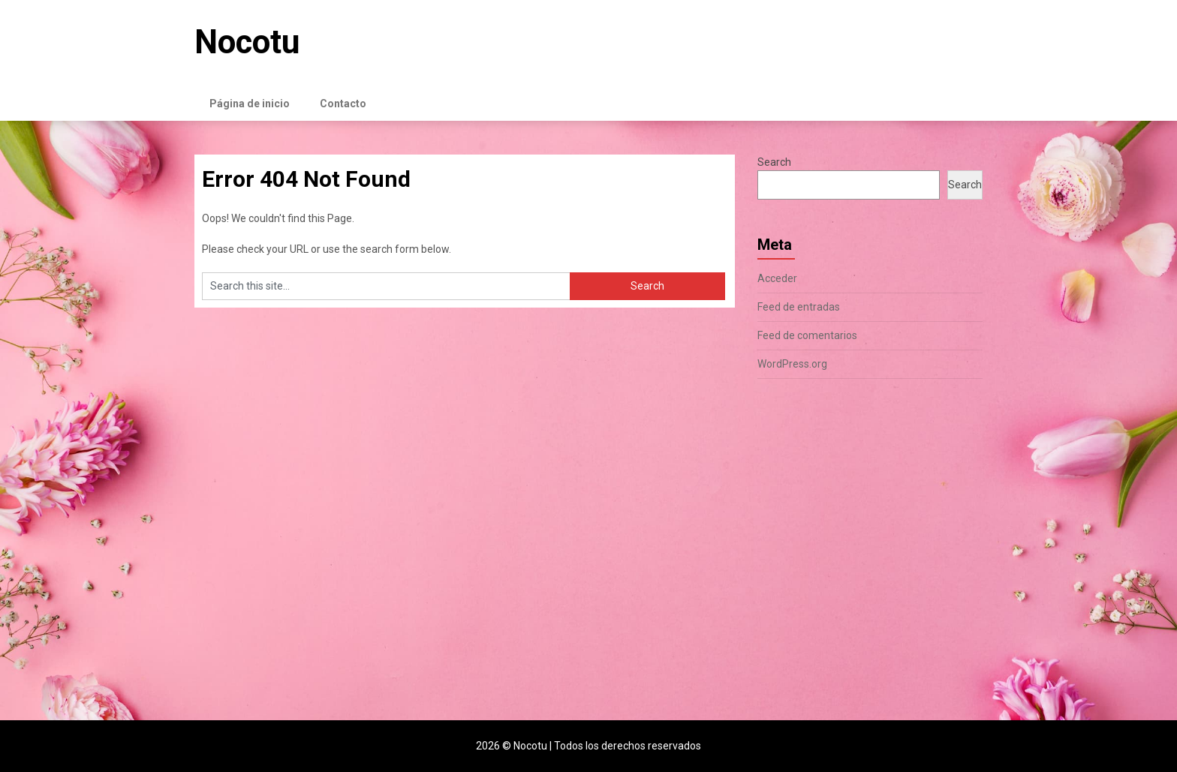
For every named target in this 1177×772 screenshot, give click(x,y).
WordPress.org (792, 364)
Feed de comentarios (807, 335)
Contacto (343, 104)
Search (774, 162)
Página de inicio (249, 104)
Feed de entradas (798, 307)
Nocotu (247, 42)
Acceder (777, 278)
